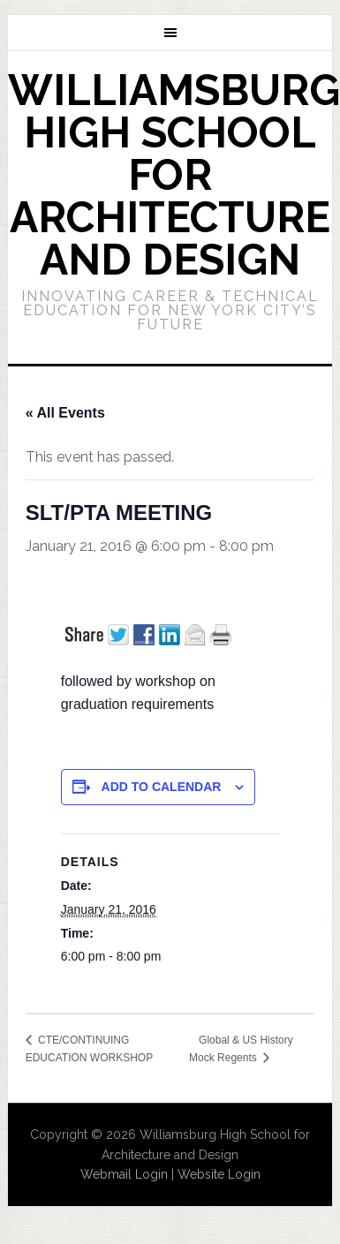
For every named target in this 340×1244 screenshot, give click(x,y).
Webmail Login (124, 1174)
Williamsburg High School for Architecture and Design (174, 174)
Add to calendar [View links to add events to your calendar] (162, 787)
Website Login (219, 1174)
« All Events (65, 412)
